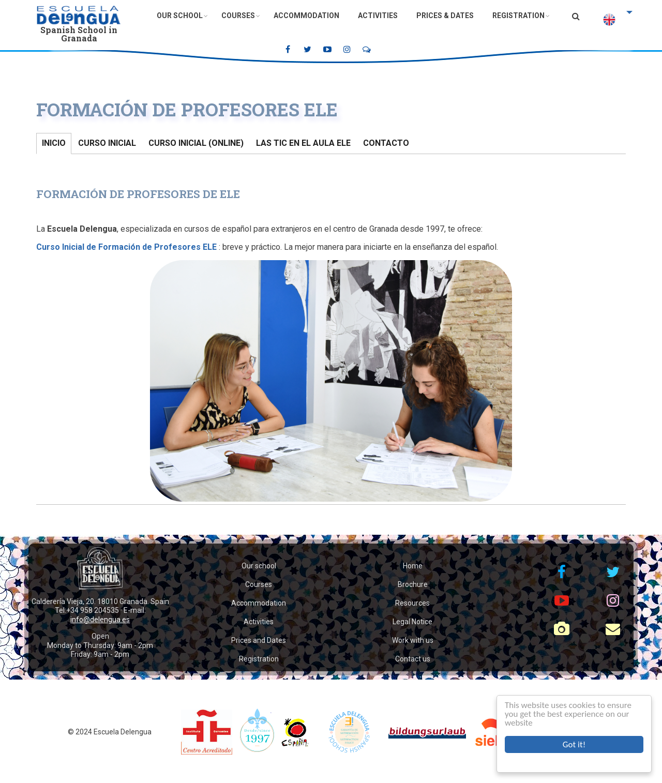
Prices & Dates (445, 15)
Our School (180, 15)
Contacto (386, 143)
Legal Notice (412, 622)
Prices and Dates (258, 640)
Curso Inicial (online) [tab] (196, 143)
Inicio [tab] (54, 143)
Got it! (574, 744)
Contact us (412, 659)
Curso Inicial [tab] (107, 143)
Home (413, 566)
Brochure (413, 584)
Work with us (412, 640)
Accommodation (306, 15)
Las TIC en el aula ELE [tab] (303, 143)
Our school (259, 566)
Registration (518, 15)
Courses (238, 15)
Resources (412, 603)
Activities (378, 15)
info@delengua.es (100, 619)
